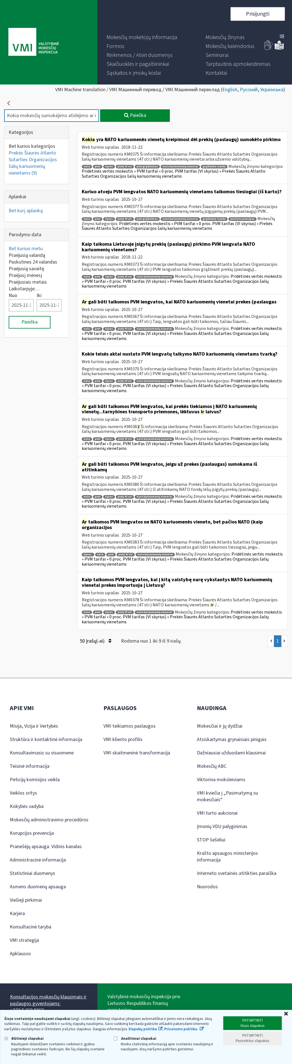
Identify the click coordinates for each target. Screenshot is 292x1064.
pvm (97, 166)
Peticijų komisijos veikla (35, 779)
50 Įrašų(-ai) (95, 641)
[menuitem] (142, 37)
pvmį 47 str (125, 166)
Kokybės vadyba (27, 806)
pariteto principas (242, 219)
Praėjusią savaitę (26, 268)
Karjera (17, 913)
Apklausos (20, 953)
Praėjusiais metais (28, 282)
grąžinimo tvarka (214, 166)
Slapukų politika (142, 1029)
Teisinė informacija (29, 766)
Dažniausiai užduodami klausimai (231, 752)
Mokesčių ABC (211, 766)
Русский (249, 89)
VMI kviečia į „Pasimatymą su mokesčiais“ (227, 796)
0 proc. (88, 554)
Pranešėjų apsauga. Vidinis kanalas (46, 846)
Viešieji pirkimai (26, 900)
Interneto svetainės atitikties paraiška (236, 873)
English (229, 89)
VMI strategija (24, 940)
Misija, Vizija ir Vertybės (34, 726)
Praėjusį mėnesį (25, 275)
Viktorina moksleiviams (221, 779)
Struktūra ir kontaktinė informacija (46, 739)
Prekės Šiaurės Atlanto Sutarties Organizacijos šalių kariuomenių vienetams (33, 163)
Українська (271, 89)
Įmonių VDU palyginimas (222, 826)
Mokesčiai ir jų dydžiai (219, 726)
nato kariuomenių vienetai (180, 166)
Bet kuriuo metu (26, 248)
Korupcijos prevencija (32, 833)
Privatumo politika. (181, 1029)
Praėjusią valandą (27, 255)
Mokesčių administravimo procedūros (49, 819)
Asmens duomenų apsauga (38, 886)
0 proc (109, 166)
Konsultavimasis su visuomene (42, 752)
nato (87, 166)
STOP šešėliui (211, 839)
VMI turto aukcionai (217, 813)
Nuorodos (207, 886)
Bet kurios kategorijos (32, 146)
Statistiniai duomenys (32, 873)
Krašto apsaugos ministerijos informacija (227, 856)
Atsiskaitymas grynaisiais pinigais (232, 739)
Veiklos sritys (23, 793)
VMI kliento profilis (123, 739)
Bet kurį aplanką (26, 210)
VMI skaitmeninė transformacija (136, 752)
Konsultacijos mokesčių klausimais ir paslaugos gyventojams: (48, 1000)
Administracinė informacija (38, 859)
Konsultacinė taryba (30, 926)
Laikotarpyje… (24, 288)
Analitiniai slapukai (135, 1038)
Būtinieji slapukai (24, 1038)
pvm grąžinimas (147, 166)
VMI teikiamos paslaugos (129, 726)
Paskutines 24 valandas (33, 262)
